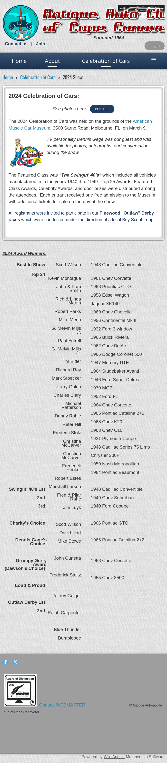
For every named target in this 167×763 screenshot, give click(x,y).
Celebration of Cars (37, 77)
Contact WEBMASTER (63, 704)
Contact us (16, 43)
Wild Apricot (114, 756)
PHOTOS (102, 108)
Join (40, 43)
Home (7, 77)
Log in (154, 45)
